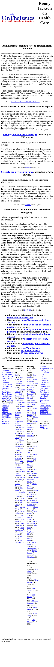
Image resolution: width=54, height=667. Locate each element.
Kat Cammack (18, 395)
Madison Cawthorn (18, 468)
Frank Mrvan (31, 397)
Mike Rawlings (7, 400)
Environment (44, 382)
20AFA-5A (28, 167)
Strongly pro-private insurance (17, 172)
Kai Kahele (30, 389)
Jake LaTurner (19, 445)
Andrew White (7, 372)
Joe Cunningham (31, 548)
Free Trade (44, 388)
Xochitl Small (29, 518)
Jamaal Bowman (32, 422)
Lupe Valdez (6, 398)
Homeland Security (43, 397)
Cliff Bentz (19, 489)
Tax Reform (44, 408)
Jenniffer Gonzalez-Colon (20, 494)
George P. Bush (6, 389)
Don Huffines (7, 386)
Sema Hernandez (6, 420)
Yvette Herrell (32, 512)
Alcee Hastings (32, 581)
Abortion (43, 367)
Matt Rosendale (19, 462)
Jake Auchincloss (31, 401)
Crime (42, 374)
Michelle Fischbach (32, 504)
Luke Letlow (19, 449)
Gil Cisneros (31, 460)
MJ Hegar (5, 416)
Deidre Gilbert (7, 384)
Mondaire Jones (30, 428)
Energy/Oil (44, 380)
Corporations (44, 372)
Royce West (6, 418)
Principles (43, 404)
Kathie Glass (7, 396)
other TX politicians (30, 348)
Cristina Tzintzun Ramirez (5, 410)
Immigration (44, 400)
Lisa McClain (19, 458)
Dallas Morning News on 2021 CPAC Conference (25, 102)
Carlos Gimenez (32, 474)
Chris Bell (5, 406)
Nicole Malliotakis (32, 522)
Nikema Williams (32, 380)
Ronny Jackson (20, 512)
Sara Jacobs (31, 376)
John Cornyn (7, 414)
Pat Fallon (18, 504)
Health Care (44, 394)
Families (43, 384)
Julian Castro (7, 394)
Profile (42, 427)
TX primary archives (30, 351)
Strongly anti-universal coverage (20, 134)
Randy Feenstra (19, 428)
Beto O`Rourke (7, 376)
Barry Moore (19, 378)
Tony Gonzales (19, 525)
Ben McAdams (31, 556)
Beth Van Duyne (19, 529)
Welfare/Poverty (46, 414)
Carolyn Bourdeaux (32, 384)
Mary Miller (19, 432)
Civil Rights (44, 370)
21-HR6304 (27, 310)
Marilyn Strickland (30, 435)
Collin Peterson (32, 508)
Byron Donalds (20, 403)
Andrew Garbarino (20, 478)
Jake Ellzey (31, 621)
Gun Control (44, 392)
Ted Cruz (5, 423)
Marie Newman (31, 393)
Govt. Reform (45, 390)
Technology (44, 410)
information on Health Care (20, 318)
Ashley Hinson (31, 495)
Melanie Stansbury (32, 602)
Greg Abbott (6, 392)
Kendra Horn (29, 539)
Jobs (41, 402)
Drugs (42, 376)
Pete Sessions (19, 516)
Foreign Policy (45, 386)
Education (43, 378)
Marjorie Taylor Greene (18, 415)
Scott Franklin (19, 399)
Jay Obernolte (18, 382)
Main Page (43, 425)
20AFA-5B (28, 205)
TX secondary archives (32, 353)
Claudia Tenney (17, 485)
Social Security (45, 406)
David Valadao (32, 447)
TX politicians (44, 428)
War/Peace (44, 412)
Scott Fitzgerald (19, 541)
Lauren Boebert (20, 391)
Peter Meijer (19, 453)
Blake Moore (19, 533)
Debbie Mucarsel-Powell (32, 479)
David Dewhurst (5, 381)
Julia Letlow (31, 596)
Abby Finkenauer (32, 499)
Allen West (6, 370)
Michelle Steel (30, 466)
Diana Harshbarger (19, 499)
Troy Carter (31, 589)
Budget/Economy (46, 369)
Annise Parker (7, 374)
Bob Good (19, 537)
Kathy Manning (31, 414)
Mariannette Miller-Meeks (19, 423)
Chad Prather (7, 378)
